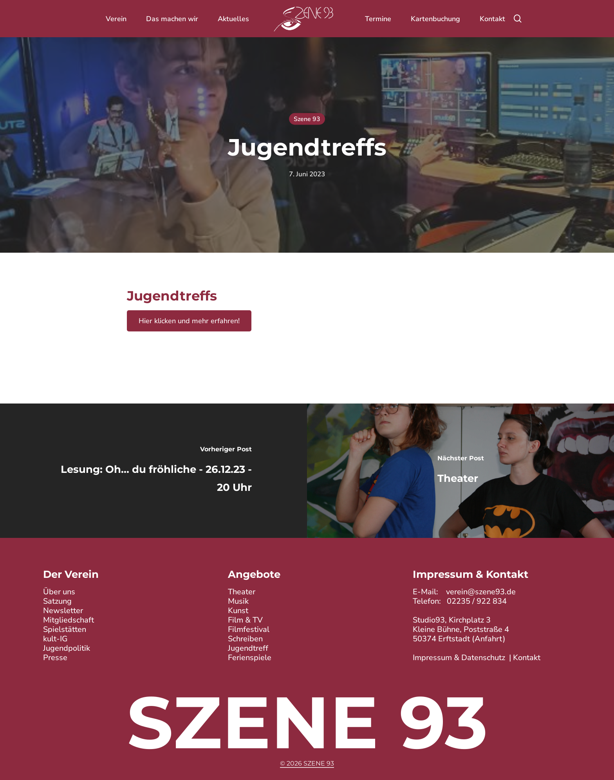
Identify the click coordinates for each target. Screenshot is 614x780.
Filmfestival (248, 629)
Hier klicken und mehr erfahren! (189, 321)
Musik (238, 601)
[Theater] (460, 471)
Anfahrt (489, 639)
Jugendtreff (248, 648)
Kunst (238, 611)
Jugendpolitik (66, 648)
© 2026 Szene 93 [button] (307, 763)
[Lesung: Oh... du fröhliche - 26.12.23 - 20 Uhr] (153, 471)
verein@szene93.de (481, 592)
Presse (55, 658)
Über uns (59, 592)
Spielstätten (64, 629)
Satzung (57, 601)
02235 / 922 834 (477, 601)
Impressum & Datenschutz (459, 658)
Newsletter (63, 611)
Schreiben (245, 639)
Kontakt (526, 658)
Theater (241, 592)
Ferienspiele (249, 658)
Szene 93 (307, 119)
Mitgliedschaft (68, 620)
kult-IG (55, 639)
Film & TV (245, 620)
